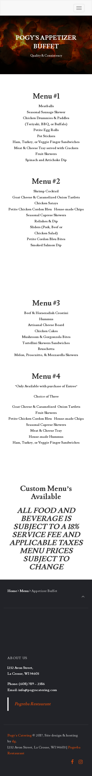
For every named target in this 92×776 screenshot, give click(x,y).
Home (12, 591)
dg (14, 741)
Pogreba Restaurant (32, 704)
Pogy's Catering (19, 735)
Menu (24, 591)
